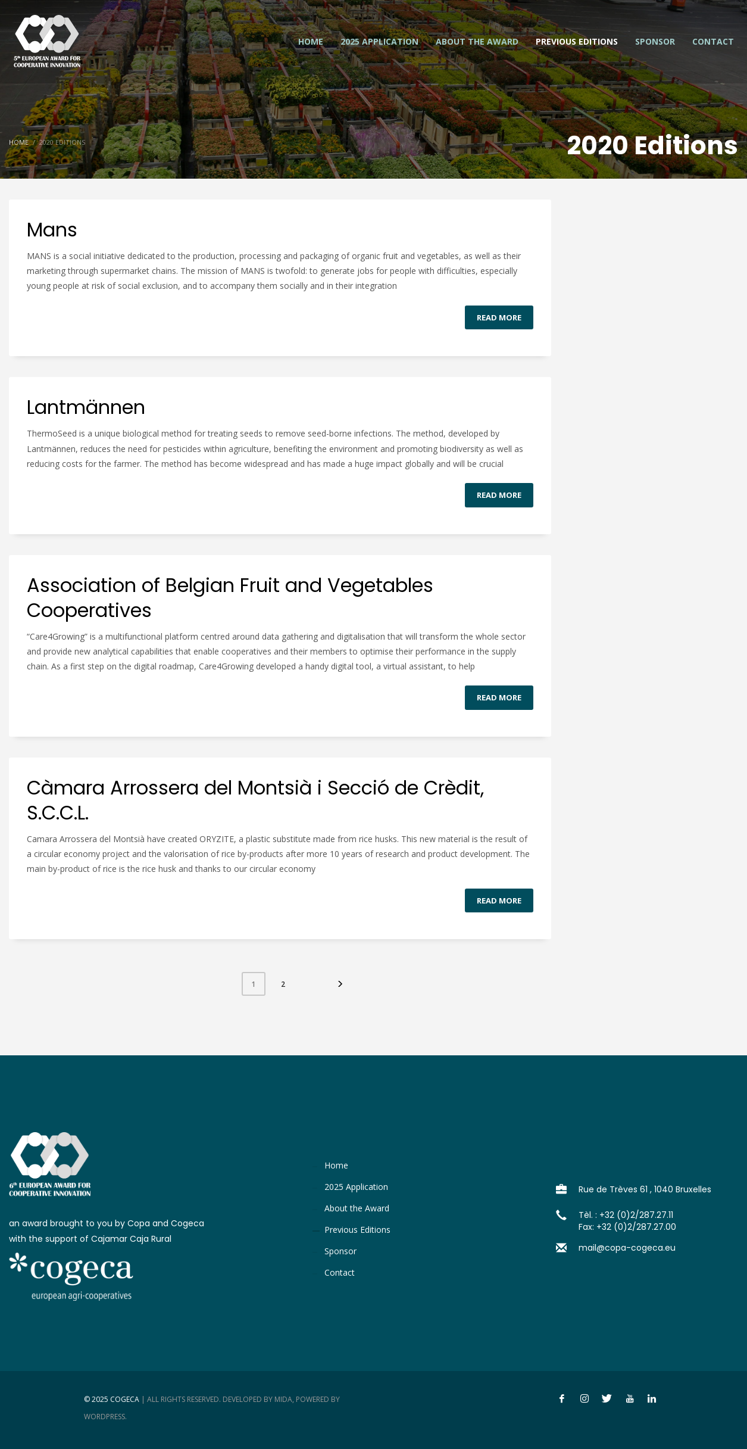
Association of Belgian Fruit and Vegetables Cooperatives (230, 598)
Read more (499, 317)
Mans (52, 229)
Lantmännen (86, 407)
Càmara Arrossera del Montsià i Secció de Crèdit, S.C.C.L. (255, 800)
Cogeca (124, 1399)
